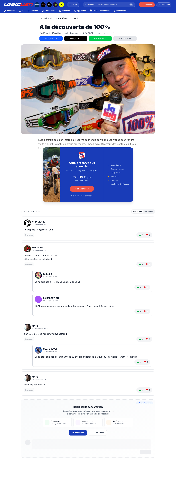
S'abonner (97, 433)
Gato (35, 326)
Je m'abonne (81, 189)
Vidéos (52, 18)
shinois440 (38, 222)
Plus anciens (136, 212)
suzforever (50, 349)
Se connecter (87, 196)
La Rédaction (51, 298)
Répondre (29, 235)
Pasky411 (37, 248)
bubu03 (47, 274)
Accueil (44, 18)
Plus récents (148, 212)
